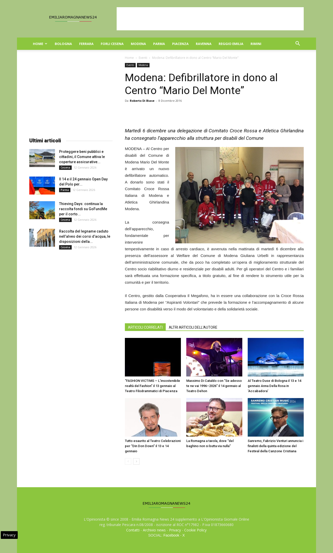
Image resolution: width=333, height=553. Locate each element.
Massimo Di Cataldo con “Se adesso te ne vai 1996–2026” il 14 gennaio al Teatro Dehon (214, 386)
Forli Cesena (112, 43)
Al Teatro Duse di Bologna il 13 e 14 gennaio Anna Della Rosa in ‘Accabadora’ (274, 386)
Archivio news (154, 530)
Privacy (175, 530)
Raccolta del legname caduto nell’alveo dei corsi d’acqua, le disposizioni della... (84, 236)
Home (40, 43)
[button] (297, 44)
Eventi (143, 58)
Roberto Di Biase (142, 101)
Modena (138, 43)
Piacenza (180, 43)
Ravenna (203, 43)
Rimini (256, 43)
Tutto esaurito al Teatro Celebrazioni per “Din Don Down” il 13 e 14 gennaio (153, 446)
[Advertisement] (210, 18)
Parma (159, 43)
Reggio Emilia (231, 43)
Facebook (171, 535)
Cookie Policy (195, 530)
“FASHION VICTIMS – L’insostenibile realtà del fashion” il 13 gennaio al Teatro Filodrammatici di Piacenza (152, 386)
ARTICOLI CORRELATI (145, 327)
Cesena (65, 167)
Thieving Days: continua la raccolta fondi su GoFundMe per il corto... (83, 209)
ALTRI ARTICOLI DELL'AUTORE (193, 327)
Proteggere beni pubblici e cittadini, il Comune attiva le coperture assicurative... (82, 157)
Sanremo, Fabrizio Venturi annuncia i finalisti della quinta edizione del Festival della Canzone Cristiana (275, 446)
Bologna (63, 43)
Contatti (133, 530)
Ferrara (86, 43)
